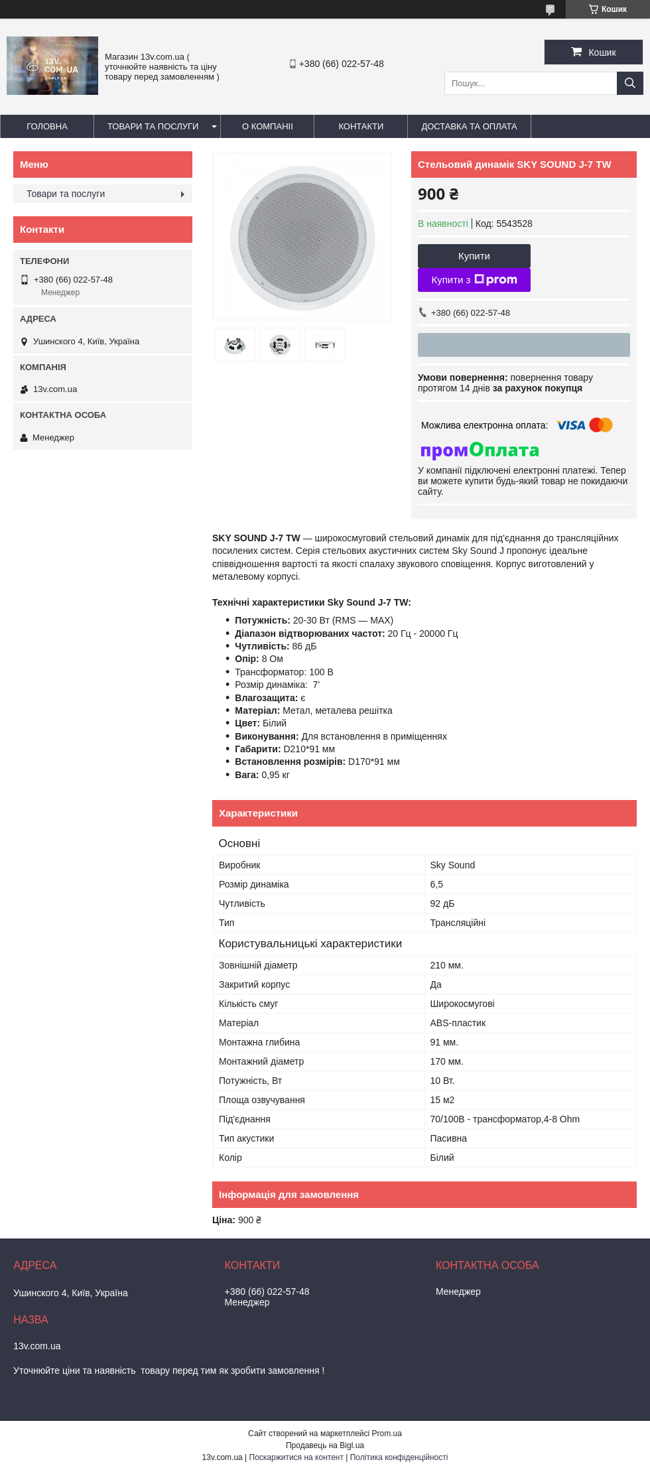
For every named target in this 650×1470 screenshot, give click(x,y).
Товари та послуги (152, 126)
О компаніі (267, 126)
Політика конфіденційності (399, 1457)
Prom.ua (387, 1433)
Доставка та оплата (469, 126)
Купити (474, 255)
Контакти (360, 126)
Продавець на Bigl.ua (325, 1445)
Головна (47, 126)
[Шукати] (630, 83)
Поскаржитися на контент (296, 1457)
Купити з (474, 280)
